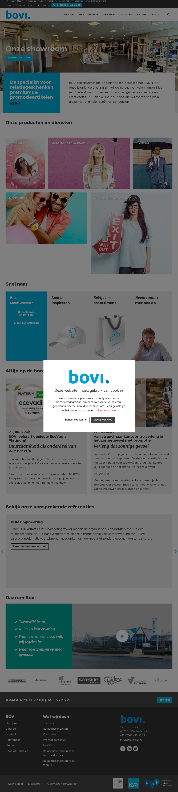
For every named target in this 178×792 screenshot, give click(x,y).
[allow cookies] (103, 420)
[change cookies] (76, 420)
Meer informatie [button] (106, 410)
